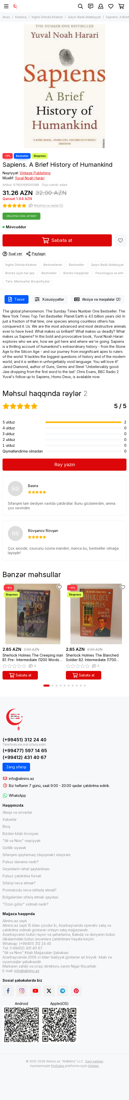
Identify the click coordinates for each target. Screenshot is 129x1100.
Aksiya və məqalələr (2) (97, 299)
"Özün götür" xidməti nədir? (25, 904)
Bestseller (76, 265)
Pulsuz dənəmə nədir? (21, 862)
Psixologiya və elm (109, 273)
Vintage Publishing (35, 173)
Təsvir (16, 299)
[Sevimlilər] (111, 6)
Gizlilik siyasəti (14, 847)
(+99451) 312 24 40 (24, 739)
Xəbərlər (10, 819)
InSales (93, 1066)
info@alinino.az (21, 778)
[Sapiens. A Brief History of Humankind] (64, 86)
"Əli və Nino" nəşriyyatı (21, 840)
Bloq (6, 826)
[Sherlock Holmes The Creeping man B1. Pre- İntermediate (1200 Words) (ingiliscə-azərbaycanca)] (33, 614)
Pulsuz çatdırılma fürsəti (22, 876)
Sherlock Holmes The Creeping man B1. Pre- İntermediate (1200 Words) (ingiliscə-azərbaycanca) (33, 657)
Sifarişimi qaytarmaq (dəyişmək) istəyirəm (36, 855)
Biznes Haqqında (76, 273)
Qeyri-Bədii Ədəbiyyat (84, 17)
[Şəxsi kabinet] (101, 6)
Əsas (6, 17)
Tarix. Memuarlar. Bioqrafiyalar (27, 281)
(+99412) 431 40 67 (24, 757)
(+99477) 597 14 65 (25, 750)
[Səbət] (121, 6)
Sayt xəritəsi (94, 1061)
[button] (46, 686)
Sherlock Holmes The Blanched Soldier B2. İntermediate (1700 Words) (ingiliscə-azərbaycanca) (93, 657)
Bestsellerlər (52, 265)
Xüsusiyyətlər (49, 299)
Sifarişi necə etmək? (19, 883)
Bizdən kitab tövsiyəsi (20, 833)
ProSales (57, 1066)
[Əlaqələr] (91, 6)
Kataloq (21, 17)
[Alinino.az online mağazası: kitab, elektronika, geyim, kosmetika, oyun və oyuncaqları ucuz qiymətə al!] (16, 6)
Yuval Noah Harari (29, 178)
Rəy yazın (64, 464)
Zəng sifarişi (16, 767)
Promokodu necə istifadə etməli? (30, 890)
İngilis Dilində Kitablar (47, 17)
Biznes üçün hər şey (20, 273)
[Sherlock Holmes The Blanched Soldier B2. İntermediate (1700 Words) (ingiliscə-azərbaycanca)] (96, 614)
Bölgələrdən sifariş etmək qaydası (30, 897)
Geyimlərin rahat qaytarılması (26, 869)
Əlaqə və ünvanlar (17, 812)
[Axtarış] (80, 6)
